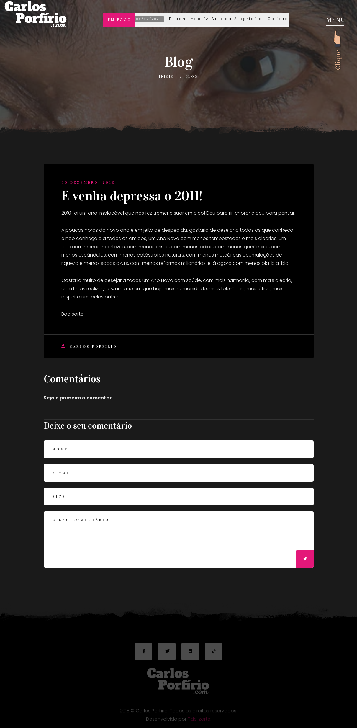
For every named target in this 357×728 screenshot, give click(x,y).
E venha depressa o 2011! (131, 196)
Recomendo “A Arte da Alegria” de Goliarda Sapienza (228, 19)
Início (166, 76)
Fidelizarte (199, 720)
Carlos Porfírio (89, 346)
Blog (192, 76)
